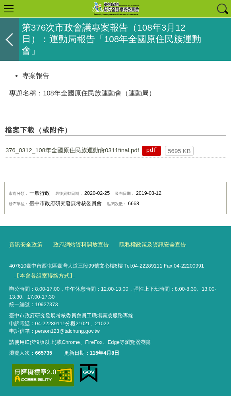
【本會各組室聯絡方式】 (42, 274)
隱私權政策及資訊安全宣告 (144, 244)
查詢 (222, 8)
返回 (9, 39)
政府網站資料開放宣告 (77, 244)
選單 (8, 8)
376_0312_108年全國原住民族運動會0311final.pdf (72, 150)
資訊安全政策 (24, 244)
